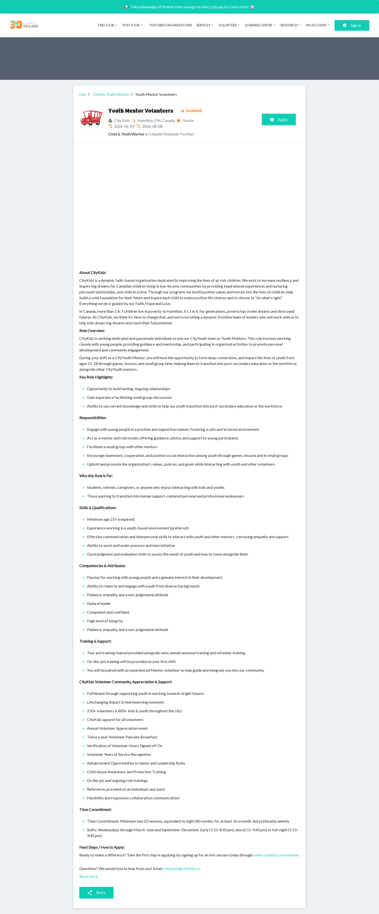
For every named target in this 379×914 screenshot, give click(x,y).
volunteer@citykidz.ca (181, 868)
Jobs (82, 94)
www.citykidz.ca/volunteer (276, 855)
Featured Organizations (171, 25)
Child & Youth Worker (111, 94)
